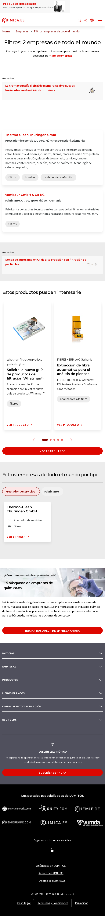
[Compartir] (85, 20)
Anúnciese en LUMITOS (51, 865)
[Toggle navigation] (100, 20)
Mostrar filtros (52, 451)
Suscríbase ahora (52, 772)
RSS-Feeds (9, 719)
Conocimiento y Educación (21, 706)
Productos (10, 679)
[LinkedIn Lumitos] (52, 850)
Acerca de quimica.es (52, 880)
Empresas (9, 666)
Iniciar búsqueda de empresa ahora (52, 630)
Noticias (8, 653)
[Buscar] (79, 20)
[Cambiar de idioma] (92, 20)
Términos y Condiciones (53, 903)
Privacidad (81, 903)
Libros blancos (13, 693)
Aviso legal (24, 903)
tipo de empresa (61, 55)
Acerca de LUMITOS (51, 873)
